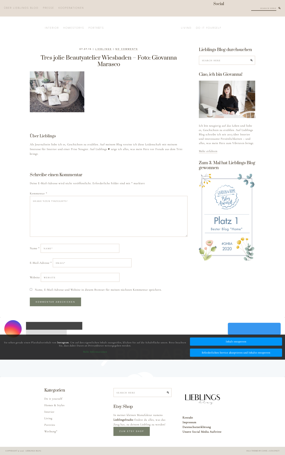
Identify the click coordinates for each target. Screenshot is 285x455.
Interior (49, 412)
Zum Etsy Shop (131, 431)
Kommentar (38, 193)
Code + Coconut (271, 451)
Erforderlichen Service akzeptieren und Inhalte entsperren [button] (236, 352)
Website (35, 277)
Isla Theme (252, 451)
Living (48, 418)
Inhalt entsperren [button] (236, 341)
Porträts (49, 425)
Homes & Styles (54, 405)
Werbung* (50, 431)
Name (35, 248)
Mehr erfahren (208, 151)
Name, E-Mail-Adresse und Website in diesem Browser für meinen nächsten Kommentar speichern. (98, 290)
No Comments (126, 49)
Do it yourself (53, 399)
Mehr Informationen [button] (95, 351)
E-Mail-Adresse (41, 263)
